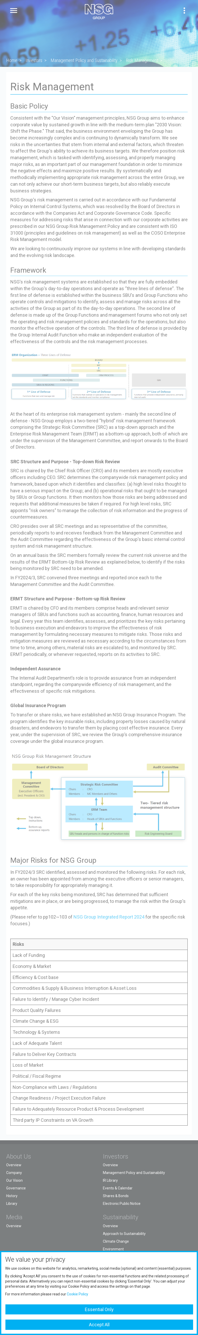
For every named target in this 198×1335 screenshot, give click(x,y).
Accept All (99, 1324)
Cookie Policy (77, 1294)
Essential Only (99, 1309)
